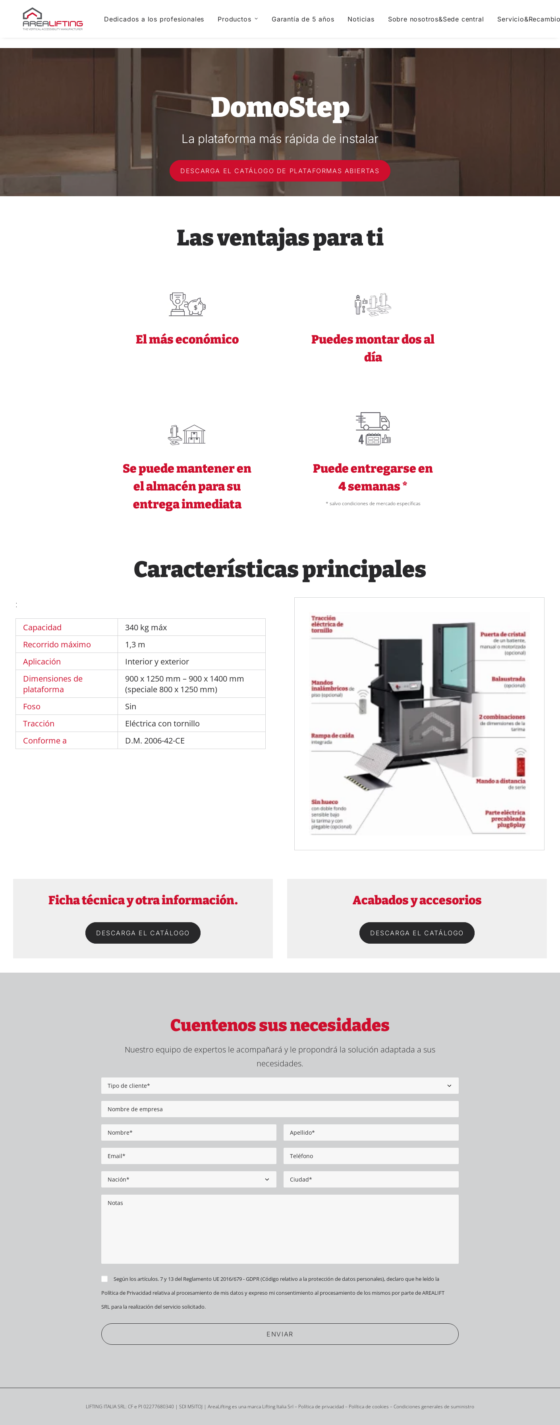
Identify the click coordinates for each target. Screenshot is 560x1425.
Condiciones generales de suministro (434, 1406)
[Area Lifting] (57, 24)
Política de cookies (369, 1406)
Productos (246, 24)
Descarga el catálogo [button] (143, 933)
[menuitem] (162, 24)
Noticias (369, 24)
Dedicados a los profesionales (162, 24)
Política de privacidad (321, 1406)
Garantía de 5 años (311, 24)
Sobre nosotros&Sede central (444, 24)
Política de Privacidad (126, 1292)
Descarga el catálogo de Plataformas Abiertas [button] (279, 171)
